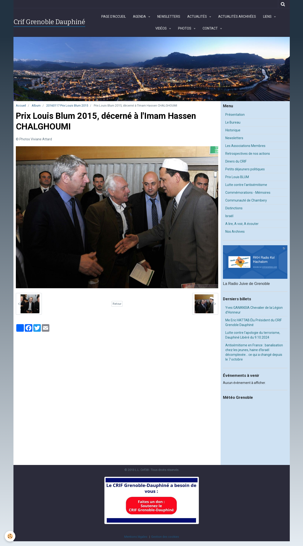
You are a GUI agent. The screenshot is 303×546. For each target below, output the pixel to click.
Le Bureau (232, 122)
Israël (229, 216)
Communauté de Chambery (246, 200)
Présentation (235, 114)
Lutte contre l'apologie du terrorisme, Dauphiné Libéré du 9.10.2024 (252, 335)
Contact (210, 28)
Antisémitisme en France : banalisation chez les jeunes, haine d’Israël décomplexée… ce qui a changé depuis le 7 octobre (254, 352)
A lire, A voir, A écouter (242, 224)
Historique (232, 130)
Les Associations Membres (245, 146)
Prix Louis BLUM (237, 177)
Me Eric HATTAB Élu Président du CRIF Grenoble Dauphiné (253, 322)
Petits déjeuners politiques (245, 169)
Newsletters (168, 16)
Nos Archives (235, 231)
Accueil (21, 105)
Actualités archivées (237, 16)
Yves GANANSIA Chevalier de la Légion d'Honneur (254, 310)
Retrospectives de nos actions (247, 153)
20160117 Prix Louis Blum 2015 (67, 105)
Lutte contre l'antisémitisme (246, 185)
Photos (185, 28)
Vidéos (161, 28)
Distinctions (234, 208)
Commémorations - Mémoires (247, 192)
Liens (267, 16)
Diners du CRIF (236, 161)
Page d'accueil (113, 16)
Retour (117, 303)
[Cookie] (10, 536)
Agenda (140, 16)
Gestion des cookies (165, 536)
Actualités (197, 16)
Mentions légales (135, 536)
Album (36, 105)
